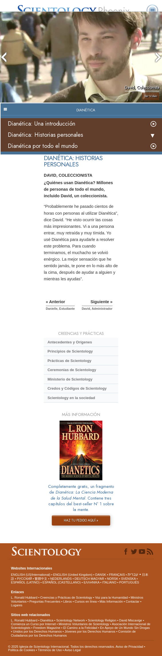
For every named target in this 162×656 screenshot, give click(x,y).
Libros (67, 601)
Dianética (47, 620)
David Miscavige (130, 620)
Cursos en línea (86, 601)
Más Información (111, 601)
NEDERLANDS (61, 578)
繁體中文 (41, 578)
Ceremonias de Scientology (72, 370)
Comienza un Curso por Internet (33, 624)
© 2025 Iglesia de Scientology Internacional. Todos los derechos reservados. (61, 646)
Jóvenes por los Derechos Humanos (90, 631)
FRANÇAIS (117, 574)
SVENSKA (128, 578)
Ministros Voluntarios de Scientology (84, 624)
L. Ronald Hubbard (24, 597)
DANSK (100, 574)
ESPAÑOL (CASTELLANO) (61, 582)
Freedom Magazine (46, 627)
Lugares (16, 605)
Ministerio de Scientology (70, 379)
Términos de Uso (50, 650)
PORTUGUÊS (129, 582)
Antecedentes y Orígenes (70, 342)
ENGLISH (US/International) (30, 574)
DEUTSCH (82, 578)
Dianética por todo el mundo (43, 146)
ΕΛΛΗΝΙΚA (91, 582)
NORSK (112, 578)
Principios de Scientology (70, 351)
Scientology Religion (102, 620)
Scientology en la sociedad (71, 398)
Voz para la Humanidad (111, 597)
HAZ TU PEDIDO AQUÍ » (81, 520)
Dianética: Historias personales (45, 135)
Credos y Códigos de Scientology (77, 388)
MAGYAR (97, 578)
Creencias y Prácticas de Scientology (66, 597)
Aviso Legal (72, 650)
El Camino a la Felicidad (80, 627)
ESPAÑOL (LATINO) (25, 582)
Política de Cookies (21, 650)
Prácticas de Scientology (69, 361)
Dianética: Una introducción (41, 124)
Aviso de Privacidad (129, 646)
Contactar (132, 601)
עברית (133, 574)
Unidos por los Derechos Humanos (37, 631)
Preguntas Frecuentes (44, 601)
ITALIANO (109, 582)
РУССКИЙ (24, 578)
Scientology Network (70, 620)
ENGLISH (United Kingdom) (72, 574)
